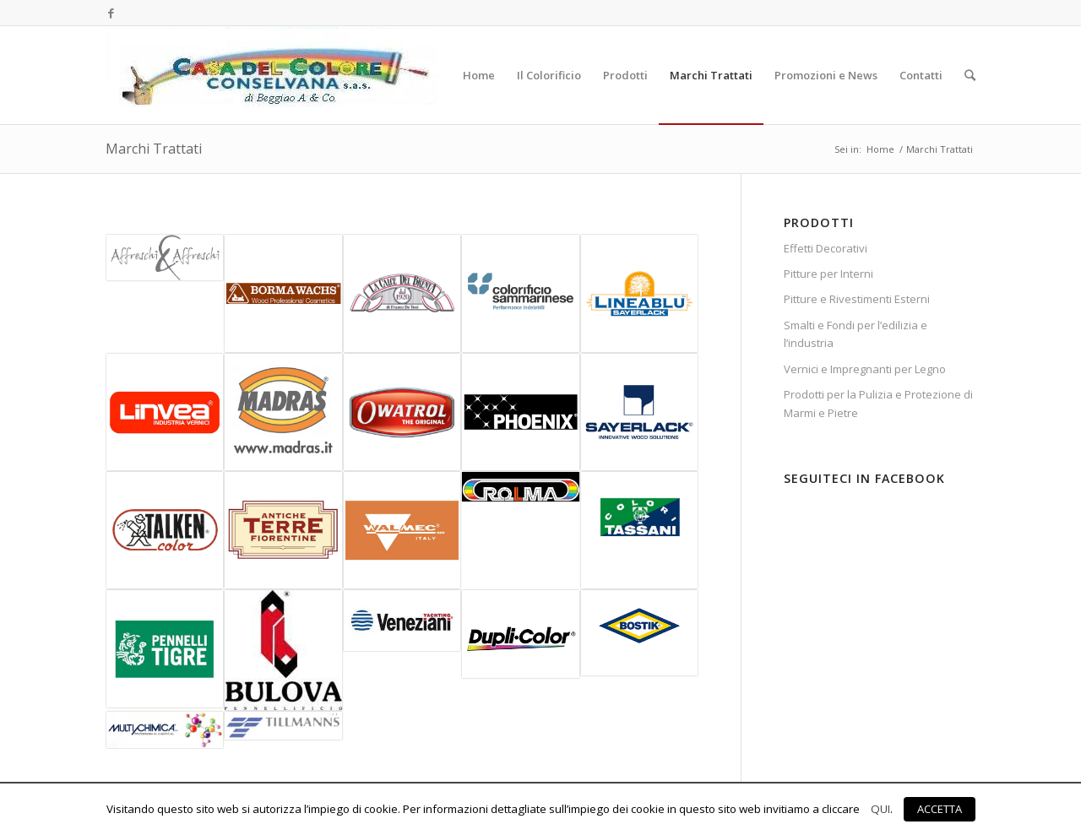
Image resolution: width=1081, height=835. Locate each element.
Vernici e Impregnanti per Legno (865, 369)
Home (880, 149)
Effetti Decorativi (825, 248)
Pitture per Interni (828, 273)
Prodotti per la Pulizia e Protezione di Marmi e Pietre (878, 403)
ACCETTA (939, 808)
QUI (880, 808)
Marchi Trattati (154, 148)
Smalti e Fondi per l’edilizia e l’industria (855, 333)
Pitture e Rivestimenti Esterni (857, 298)
